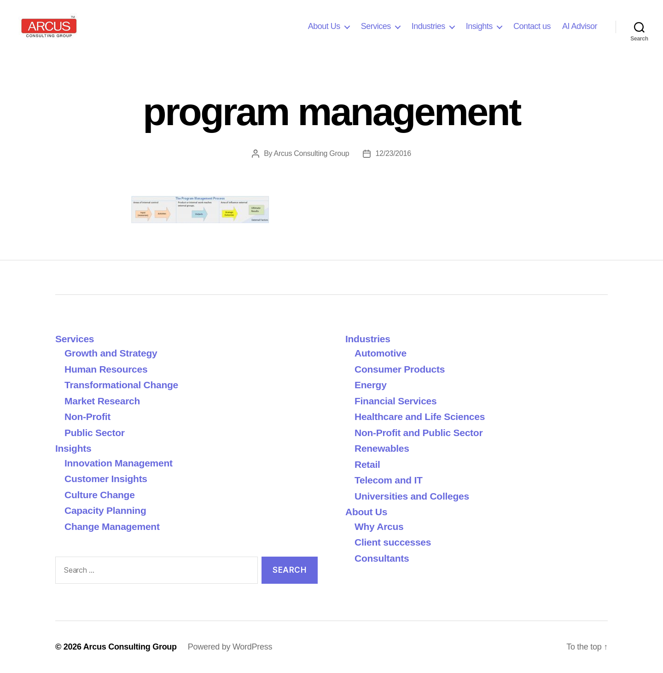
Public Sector (94, 432)
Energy (371, 385)
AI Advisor (579, 26)
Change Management (112, 526)
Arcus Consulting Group (311, 153)
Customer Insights (108, 478)
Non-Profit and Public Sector (419, 432)
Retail (367, 464)
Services (376, 26)
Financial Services (395, 401)
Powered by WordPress (230, 646)
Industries (428, 26)
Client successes (393, 542)
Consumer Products (400, 369)
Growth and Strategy (110, 353)
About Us (324, 26)
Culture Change (99, 494)
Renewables (382, 448)
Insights (479, 26)
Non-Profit (87, 416)
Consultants (382, 558)
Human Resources (105, 369)
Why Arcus (379, 526)
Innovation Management (118, 463)
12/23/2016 (393, 153)
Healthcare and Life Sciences (420, 416)
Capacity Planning (105, 510)
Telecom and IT (389, 480)
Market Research (102, 401)
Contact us (532, 26)
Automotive (381, 353)
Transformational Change (121, 385)
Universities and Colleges (412, 496)
